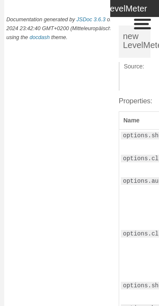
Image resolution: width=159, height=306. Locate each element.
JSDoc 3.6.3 (91, 20)
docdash (40, 37)
